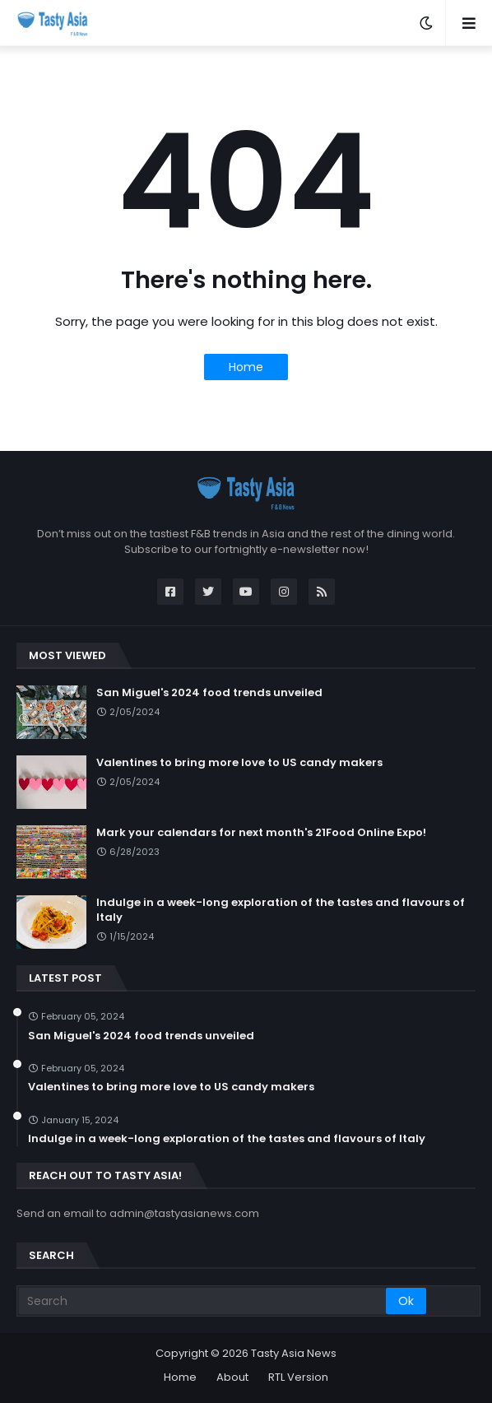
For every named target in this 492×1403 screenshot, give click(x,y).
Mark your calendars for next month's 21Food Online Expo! (261, 832)
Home (246, 367)
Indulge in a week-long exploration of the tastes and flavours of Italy (280, 910)
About (232, 1377)
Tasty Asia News (294, 1353)
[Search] (202, 1301)
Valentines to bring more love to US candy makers (239, 762)
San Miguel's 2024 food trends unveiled (209, 692)
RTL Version (298, 1377)
